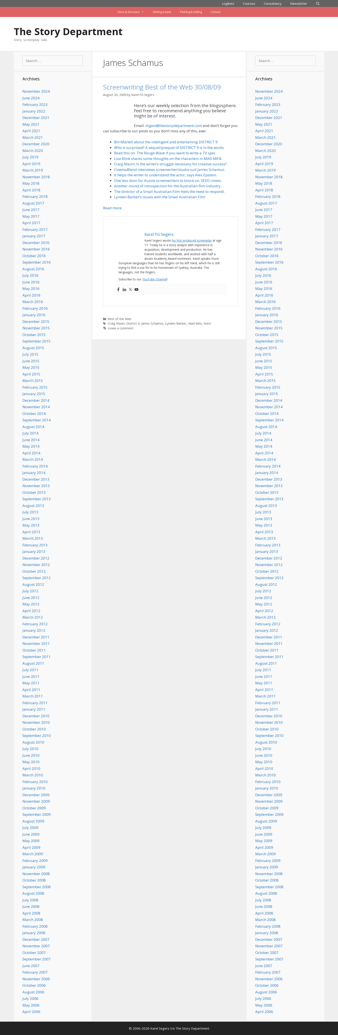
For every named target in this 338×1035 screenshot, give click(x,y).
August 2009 (33, 821)
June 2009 (30, 834)
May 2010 (30, 761)
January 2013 (33, 551)
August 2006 (33, 992)
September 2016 (36, 262)
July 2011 (30, 669)
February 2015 (35, 387)
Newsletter (298, 3)
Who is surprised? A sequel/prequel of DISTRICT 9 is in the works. (169, 147)
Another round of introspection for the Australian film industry (167, 185)
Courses (249, 3)
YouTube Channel (154, 279)
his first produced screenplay (192, 240)
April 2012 (31, 610)
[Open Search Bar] (317, 3)
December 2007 (35, 939)
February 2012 (35, 623)
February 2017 (35, 229)
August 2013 (33, 505)
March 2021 (32, 137)
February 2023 (35, 104)
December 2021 (35, 117)
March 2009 (32, 853)
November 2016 (36, 249)
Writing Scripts (162, 12)
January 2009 (33, 867)
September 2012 (36, 577)
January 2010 (33, 788)
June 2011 (30, 676)
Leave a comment (120, 328)
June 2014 (30, 439)
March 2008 (32, 919)
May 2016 (30, 288)
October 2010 (34, 729)
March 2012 (32, 617)
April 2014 (31, 452)
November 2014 (36, 406)
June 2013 (30, 518)
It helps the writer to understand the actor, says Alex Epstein (165, 174)
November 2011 (36, 643)
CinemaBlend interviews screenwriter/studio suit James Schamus (169, 169)
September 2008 (36, 886)
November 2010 (36, 722)
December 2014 (35, 400)
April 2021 (31, 130)
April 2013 (31, 531)
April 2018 (31, 190)
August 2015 (33, 347)
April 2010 (31, 768)
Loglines (228, 3)
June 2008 (30, 906)
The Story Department (68, 31)
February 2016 (35, 308)
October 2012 (34, 571)
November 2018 (36, 176)
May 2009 (30, 840)
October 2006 (34, 985)
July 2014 (30, 433)
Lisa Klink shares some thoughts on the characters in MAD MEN (167, 158)
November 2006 (36, 978)
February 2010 (35, 781)
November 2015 (36, 327)
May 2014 (30, 446)
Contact (216, 12)
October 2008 (34, 880)
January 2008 (33, 932)
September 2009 (36, 814)
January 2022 (33, 111)
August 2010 (33, 742)
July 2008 (30, 899)
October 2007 (34, 952)
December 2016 (35, 242)
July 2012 (30, 590)
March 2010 (32, 774)
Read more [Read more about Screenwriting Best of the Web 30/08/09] (112, 207)
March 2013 (32, 538)
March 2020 (32, 150)
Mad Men (195, 323)
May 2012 (30, 604)
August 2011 (33, 663)
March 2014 (32, 459)
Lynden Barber (175, 323)
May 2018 (30, 183)
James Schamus (152, 323)
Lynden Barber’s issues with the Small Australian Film (159, 196)
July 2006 (30, 998)
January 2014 (33, 472)
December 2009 (35, 794)
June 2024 (30, 97)
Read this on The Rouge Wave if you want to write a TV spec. (165, 152)
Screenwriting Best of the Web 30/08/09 (162, 87)
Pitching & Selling (191, 12)
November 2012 (36, 564)
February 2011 (35, 702)
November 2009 (36, 801)
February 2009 (35, 860)
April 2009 (31, 847)
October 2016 (34, 255)
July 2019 (30, 157)
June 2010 (30, 755)
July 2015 (30, 354)
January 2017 (33, 235)
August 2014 (33, 426)
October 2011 (34, 650)
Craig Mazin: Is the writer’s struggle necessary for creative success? (170, 163)
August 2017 (33, 203)
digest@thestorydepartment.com (174, 125)
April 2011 (31, 689)
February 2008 (35, 926)
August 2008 (33, 893)
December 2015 (35, 321)
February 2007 (35, 972)
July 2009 (30, 827)
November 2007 (36, 945)
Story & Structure (132, 12)
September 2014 (36, 419)
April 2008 (31, 913)
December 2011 (35, 637)
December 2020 (35, 143)
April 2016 (31, 295)
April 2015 (31, 374)
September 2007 (36, 959)
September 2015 (36, 341)
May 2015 (30, 367)
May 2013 (30, 525)
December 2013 (35, 479)
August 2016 (33, 268)
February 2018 (35, 196)
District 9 (132, 323)
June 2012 (30, 597)
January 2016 (33, 314)
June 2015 (30, 360)
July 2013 (30, 512)
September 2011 (36, 656)
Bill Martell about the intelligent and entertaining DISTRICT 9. (166, 141)
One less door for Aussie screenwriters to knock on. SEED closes (167, 180)
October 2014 (34, 413)
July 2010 (30, 748)
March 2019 (32, 170)
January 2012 (33, 630)
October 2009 (34, 807)
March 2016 (32, 301)
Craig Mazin (116, 323)
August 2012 (33, 584)
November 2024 (36, 91)
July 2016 (30, 275)
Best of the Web (119, 319)
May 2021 (30, 124)
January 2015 (33, 393)
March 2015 (32, 380)
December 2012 (35, 558)
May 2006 (30, 1005)
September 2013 (36, 498)
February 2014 (35, 466)
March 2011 (32, 696)
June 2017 (30, 209)
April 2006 (31, 1011)
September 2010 (36, 735)
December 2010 (35, 715)
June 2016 (30, 282)
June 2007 (30, 965)
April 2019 (31, 163)
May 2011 (30, 682)
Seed (207, 323)
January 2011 (33, 709)
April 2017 (31, 222)
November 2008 (36, 873)
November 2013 (36, 485)
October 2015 (34, 334)
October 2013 (34, 492)
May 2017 (30, 216)
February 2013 (35, 545)
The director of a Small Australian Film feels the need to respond (169, 191)
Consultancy (273, 3)
